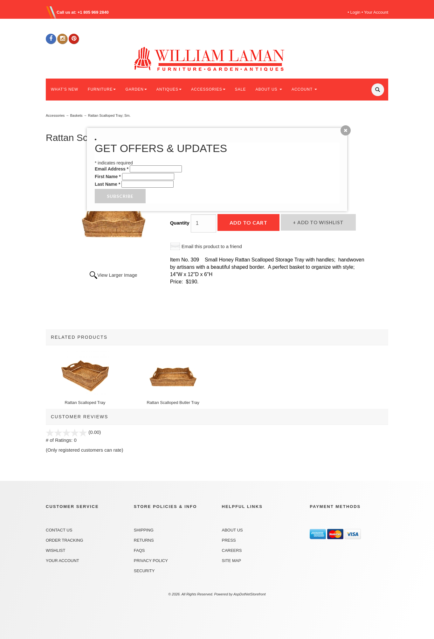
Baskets (76, 115)
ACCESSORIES (208, 89)
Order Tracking (64, 540)
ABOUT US (268, 89)
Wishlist (55, 550)
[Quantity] (203, 223)
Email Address (111, 168)
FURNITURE (102, 89)
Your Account (376, 12)
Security (144, 570)
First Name (108, 176)
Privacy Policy (151, 560)
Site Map (231, 560)
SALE (240, 89)
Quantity (179, 223)
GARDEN (136, 89)
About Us (232, 530)
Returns (144, 540)
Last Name (107, 184)
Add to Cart (248, 222)
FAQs (139, 550)
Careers (232, 550)
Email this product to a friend (212, 246)
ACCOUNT (304, 89)
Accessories (55, 115)
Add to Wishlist (320, 222)
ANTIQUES (169, 89)
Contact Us (59, 530)
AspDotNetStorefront (249, 594)
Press (229, 540)
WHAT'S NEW (64, 89)
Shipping (144, 530)
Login (355, 12)
